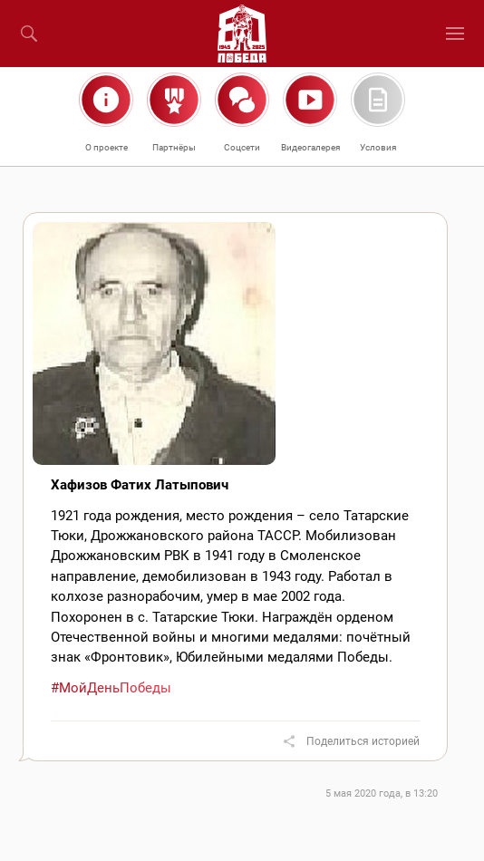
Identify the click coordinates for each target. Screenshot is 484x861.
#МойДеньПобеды (111, 688)
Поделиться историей (363, 741)
